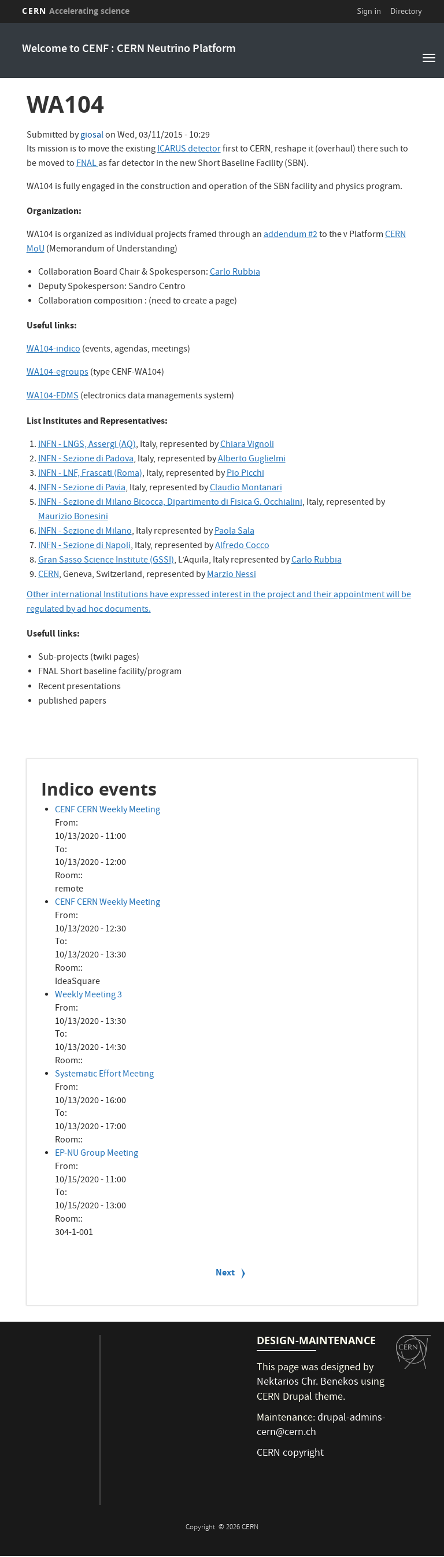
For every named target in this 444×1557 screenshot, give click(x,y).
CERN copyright (290, 1454)
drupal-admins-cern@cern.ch (321, 1426)
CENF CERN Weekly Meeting (107, 811)
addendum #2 (290, 235)
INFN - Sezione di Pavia (81, 488)
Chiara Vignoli (247, 445)
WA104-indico (53, 350)
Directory (405, 11)
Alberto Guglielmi (252, 460)
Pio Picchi (245, 474)
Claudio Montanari (246, 488)
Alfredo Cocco (242, 546)
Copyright (201, 1527)
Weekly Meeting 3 (88, 996)
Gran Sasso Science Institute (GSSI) (106, 561)
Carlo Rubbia (235, 273)
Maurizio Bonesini (73, 517)
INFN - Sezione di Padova (86, 460)
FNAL (87, 164)
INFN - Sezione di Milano (85, 532)
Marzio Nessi (231, 575)
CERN (76, 10)
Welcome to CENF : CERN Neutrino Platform (129, 49)
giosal (91, 136)
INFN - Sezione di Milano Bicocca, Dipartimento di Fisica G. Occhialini (170, 503)
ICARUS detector (189, 150)
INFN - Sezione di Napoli (84, 546)
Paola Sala (234, 532)
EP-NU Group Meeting (96, 1154)
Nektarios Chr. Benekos (307, 1382)
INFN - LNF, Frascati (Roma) (90, 474)
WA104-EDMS (53, 397)
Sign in (369, 11)
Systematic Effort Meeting (104, 1075)
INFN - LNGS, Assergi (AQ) (87, 445)
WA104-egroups (57, 373)
